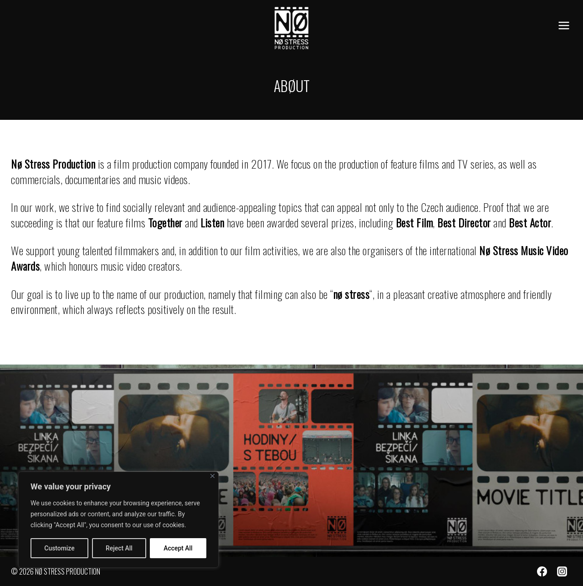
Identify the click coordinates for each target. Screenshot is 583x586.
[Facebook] (542, 571)
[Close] (212, 476)
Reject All (119, 548)
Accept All (178, 548)
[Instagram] (562, 571)
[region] (118, 520)
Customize (59, 548)
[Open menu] (564, 26)
